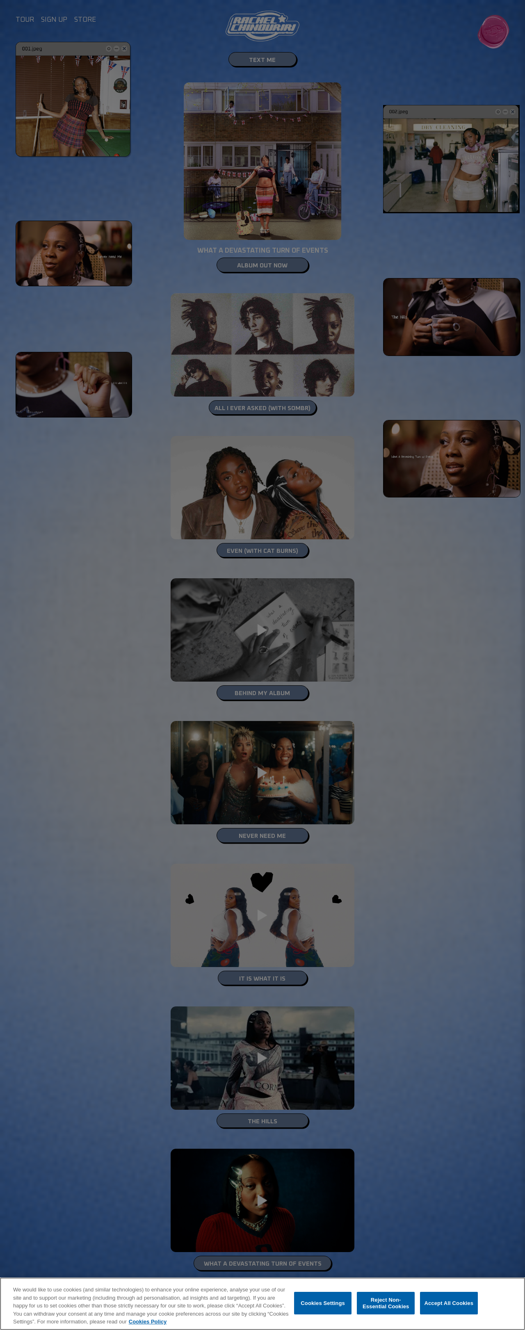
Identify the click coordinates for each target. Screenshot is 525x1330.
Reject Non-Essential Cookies (386, 1303)
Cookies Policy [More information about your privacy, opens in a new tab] (148, 1322)
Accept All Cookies (448, 1303)
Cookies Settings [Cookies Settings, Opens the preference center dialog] (323, 1303)
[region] (262, 1304)
